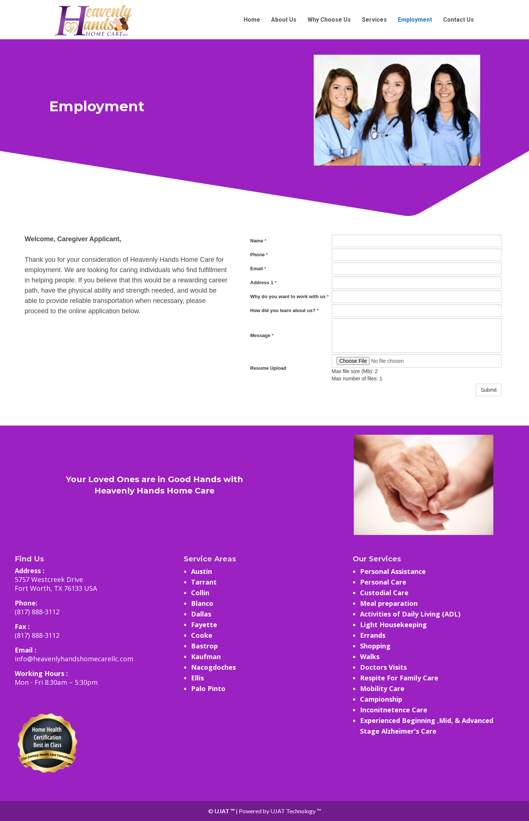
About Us (283, 19)
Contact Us (458, 19)
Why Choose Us (329, 19)
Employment (415, 19)
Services (374, 19)
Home (252, 19)
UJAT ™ (225, 810)
